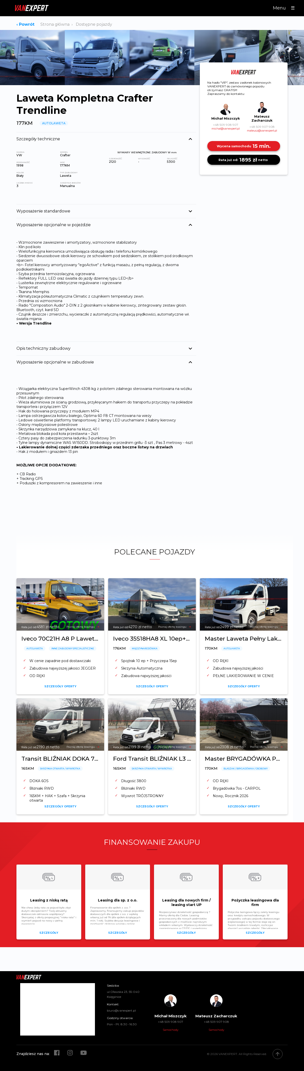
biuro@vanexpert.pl (121, 1010)
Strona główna (55, 24)
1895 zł (244, 160)
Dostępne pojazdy (94, 24)
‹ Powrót (25, 24)
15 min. (244, 146)
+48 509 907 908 (262, 127)
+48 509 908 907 (225, 125)
